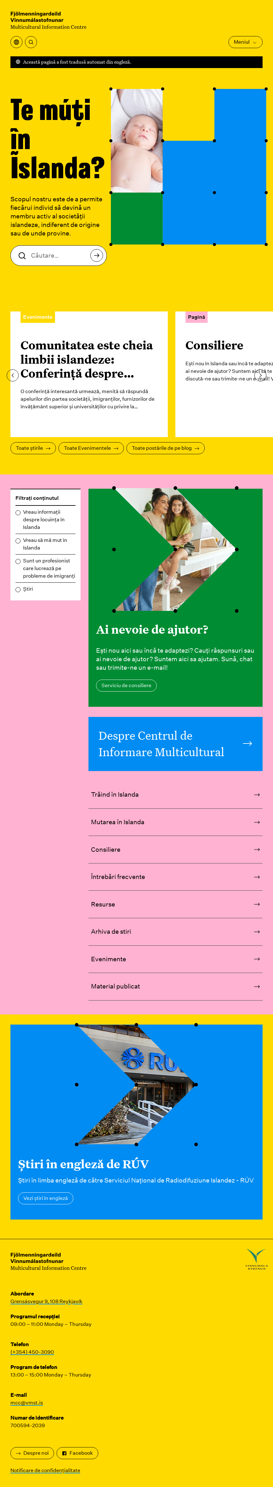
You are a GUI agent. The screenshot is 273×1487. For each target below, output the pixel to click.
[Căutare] (31, 42)
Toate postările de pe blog (165, 448)
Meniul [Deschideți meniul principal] (245, 42)
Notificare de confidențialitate (45, 1470)
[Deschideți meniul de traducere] (16, 42)
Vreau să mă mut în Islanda (45, 544)
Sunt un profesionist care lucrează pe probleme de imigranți (49, 568)
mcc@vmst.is (26, 1403)
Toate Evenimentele (91, 448)
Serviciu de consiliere (126, 685)
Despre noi (32, 1453)
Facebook (77, 1453)
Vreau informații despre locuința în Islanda (44, 519)
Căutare (98, 257)
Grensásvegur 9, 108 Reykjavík (46, 1301)
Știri (28, 589)
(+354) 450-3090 (32, 1352)
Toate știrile (33, 448)
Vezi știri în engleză (45, 1198)
